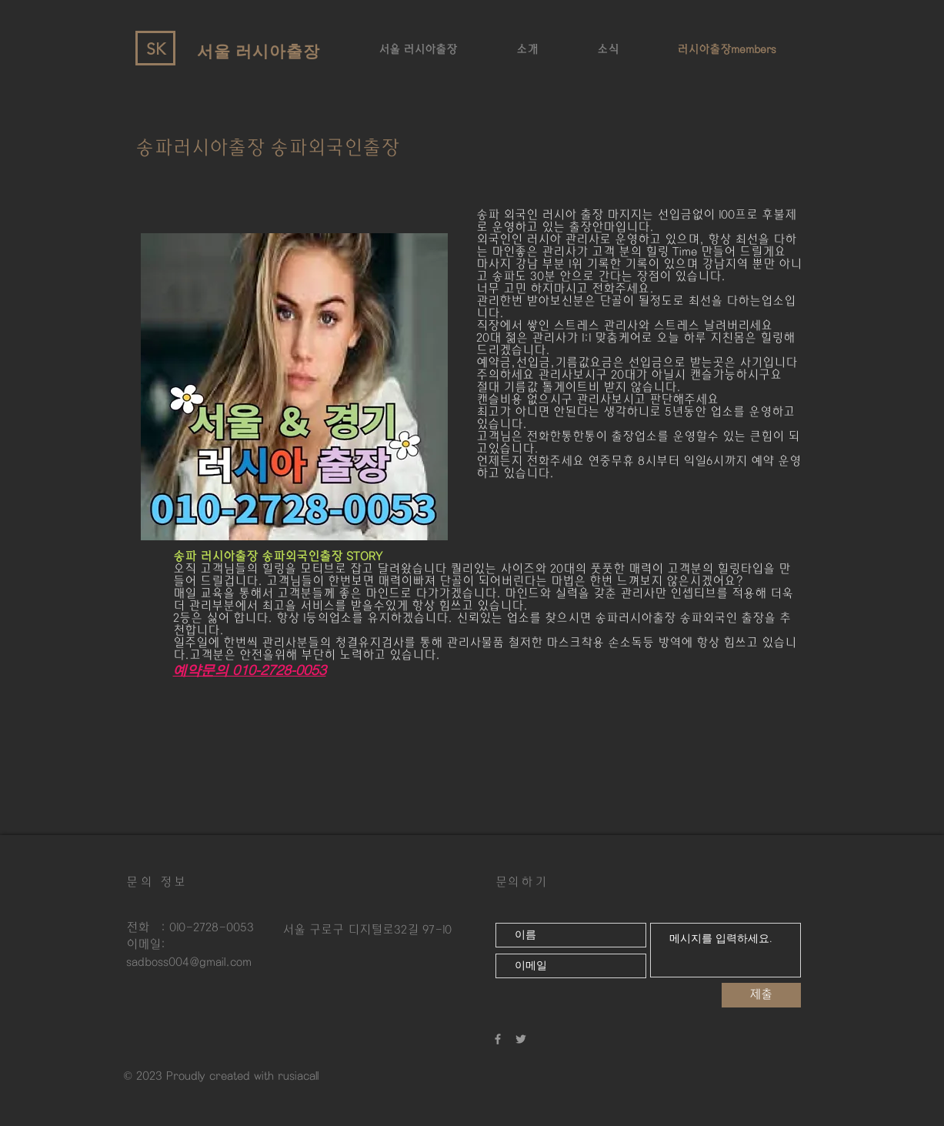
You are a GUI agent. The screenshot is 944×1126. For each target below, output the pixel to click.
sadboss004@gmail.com (189, 962)
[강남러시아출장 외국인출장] (498, 1039)
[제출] (761, 995)
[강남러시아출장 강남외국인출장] (521, 1039)
